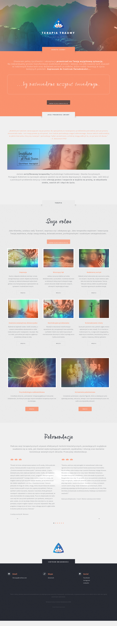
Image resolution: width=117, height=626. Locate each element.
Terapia (70, 6)
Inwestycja (44, 6)
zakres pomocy (58, 6)
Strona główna (30, 6)
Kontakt (89, 6)
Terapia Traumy (58, 33)
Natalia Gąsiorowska (60, 612)
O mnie (79, 6)
